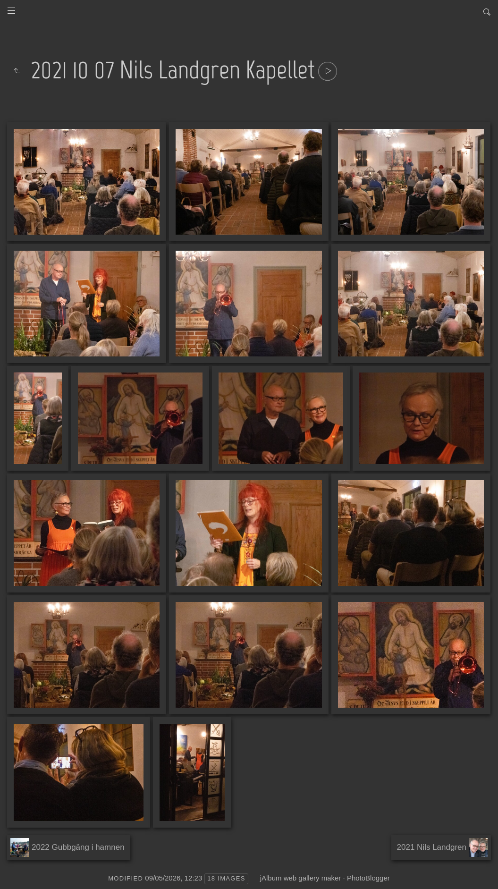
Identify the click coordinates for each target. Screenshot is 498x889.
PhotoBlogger (368, 878)
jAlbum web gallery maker (300, 878)
